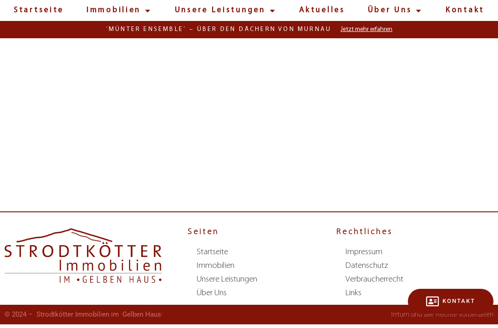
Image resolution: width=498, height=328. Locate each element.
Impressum (364, 252)
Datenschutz (367, 265)
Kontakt (465, 10)
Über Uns (395, 10)
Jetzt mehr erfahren (366, 29)
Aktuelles (322, 10)
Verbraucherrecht (374, 279)
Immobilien (119, 10)
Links (353, 293)
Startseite (39, 10)
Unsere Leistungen (226, 10)
